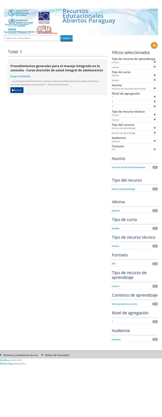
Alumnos (116, 339)
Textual (115, 246)
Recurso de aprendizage (123, 189)
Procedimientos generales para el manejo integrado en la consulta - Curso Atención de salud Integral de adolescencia (56, 68)
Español (8, 24)
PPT (113, 263)
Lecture (115, 286)
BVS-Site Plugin (7, 363)
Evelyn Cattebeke (20, 76)
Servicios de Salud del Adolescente (128, 167)
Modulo (115, 228)
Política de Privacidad (57, 355)
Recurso (17, 90)
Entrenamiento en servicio (124, 304)
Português (24, 24)
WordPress (5, 360)
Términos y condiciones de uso (20, 355)
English (15, 24)
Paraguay (22, 32)
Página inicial (10, 32)
